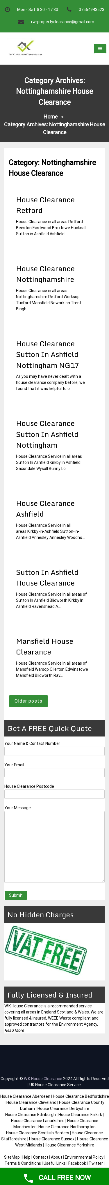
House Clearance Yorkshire (69, 1145)
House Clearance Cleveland (31, 1102)
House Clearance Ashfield (45, 508)
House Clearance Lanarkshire (38, 1120)
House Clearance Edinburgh (30, 1114)
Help (26, 1157)
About (56, 1157)
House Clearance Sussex (51, 1139)
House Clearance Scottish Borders (37, 1133)
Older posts (28, 701)
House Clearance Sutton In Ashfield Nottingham (47, 434)
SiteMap (12, 1157)
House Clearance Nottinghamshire (45, 273)
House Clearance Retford (45, 205)
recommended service (71, 1006)
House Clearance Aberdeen (25, 1096)
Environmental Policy (84, 1157)
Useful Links (55, 1163)
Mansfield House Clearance (44, 646)
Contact (40, 1157)
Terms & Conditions (23, 1163)
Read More (14, 1030)
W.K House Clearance (43, 1078)
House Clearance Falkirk (80, 1114)
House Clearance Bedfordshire (81, 1096)
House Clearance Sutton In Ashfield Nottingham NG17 (47, 354)
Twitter (96, 1163)
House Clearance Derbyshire (63, 1108)
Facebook (77, 1163)
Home (51, 117)
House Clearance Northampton (67, 1126)
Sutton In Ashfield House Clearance (47, 577)
